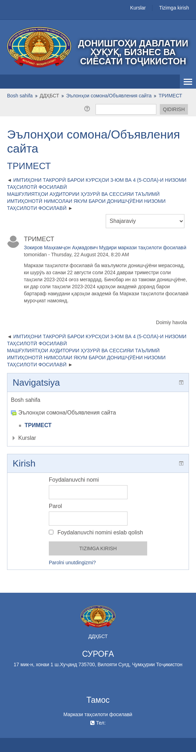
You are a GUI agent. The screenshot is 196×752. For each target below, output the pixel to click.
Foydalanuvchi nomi (74, 480)
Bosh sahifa (25, 400)
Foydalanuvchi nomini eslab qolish (96, 532)
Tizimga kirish (174, 8)
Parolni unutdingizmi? (72, 562)
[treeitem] (98, 400)
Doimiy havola (171, 322)
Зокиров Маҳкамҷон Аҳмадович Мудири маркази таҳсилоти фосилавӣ (105, 247)
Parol (55, 506)
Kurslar (138, 8)
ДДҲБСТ (49, 95)
